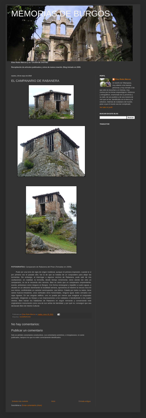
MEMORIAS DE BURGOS (60, 13)
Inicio (53, 401)
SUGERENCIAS (25, 317)
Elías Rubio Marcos (123, 79)
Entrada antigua (85, 401)
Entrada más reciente (20, 401)
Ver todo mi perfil (106, 107)
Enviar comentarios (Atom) (32, 405)
